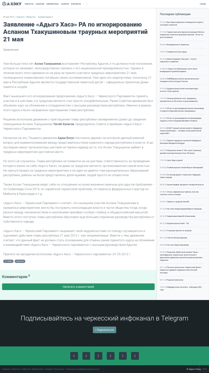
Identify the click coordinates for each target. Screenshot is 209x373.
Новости (20, 17)
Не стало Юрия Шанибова (178, 245)
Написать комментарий (78, 286)
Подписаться (104, 330)
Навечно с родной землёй (178, 202)
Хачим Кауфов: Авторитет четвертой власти (185, 185)
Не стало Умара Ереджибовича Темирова (184, 209)
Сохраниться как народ (177, 52)
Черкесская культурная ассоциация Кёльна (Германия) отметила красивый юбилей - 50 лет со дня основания (182, 34)
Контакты (59, 369)
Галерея (49, 369)
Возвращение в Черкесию (178, 45)
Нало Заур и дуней (175, 160)
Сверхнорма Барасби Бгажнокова (181, 216)
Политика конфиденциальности (82, 369)
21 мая (8, 261)
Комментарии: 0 (45, 17)
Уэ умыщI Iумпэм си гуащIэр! (179, 230)
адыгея (20, 261)
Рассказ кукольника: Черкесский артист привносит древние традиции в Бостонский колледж (180, 270)
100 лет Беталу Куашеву (177, 238)
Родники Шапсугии (175, 280)
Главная (6, 369)
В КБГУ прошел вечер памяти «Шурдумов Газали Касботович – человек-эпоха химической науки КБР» (181, 130)
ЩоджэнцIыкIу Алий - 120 (178, 223)
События (26, 369)
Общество (31, 17)
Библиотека (38, 369)
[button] (83, 4)
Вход (202, 4)
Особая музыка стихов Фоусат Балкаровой (185, 167)
